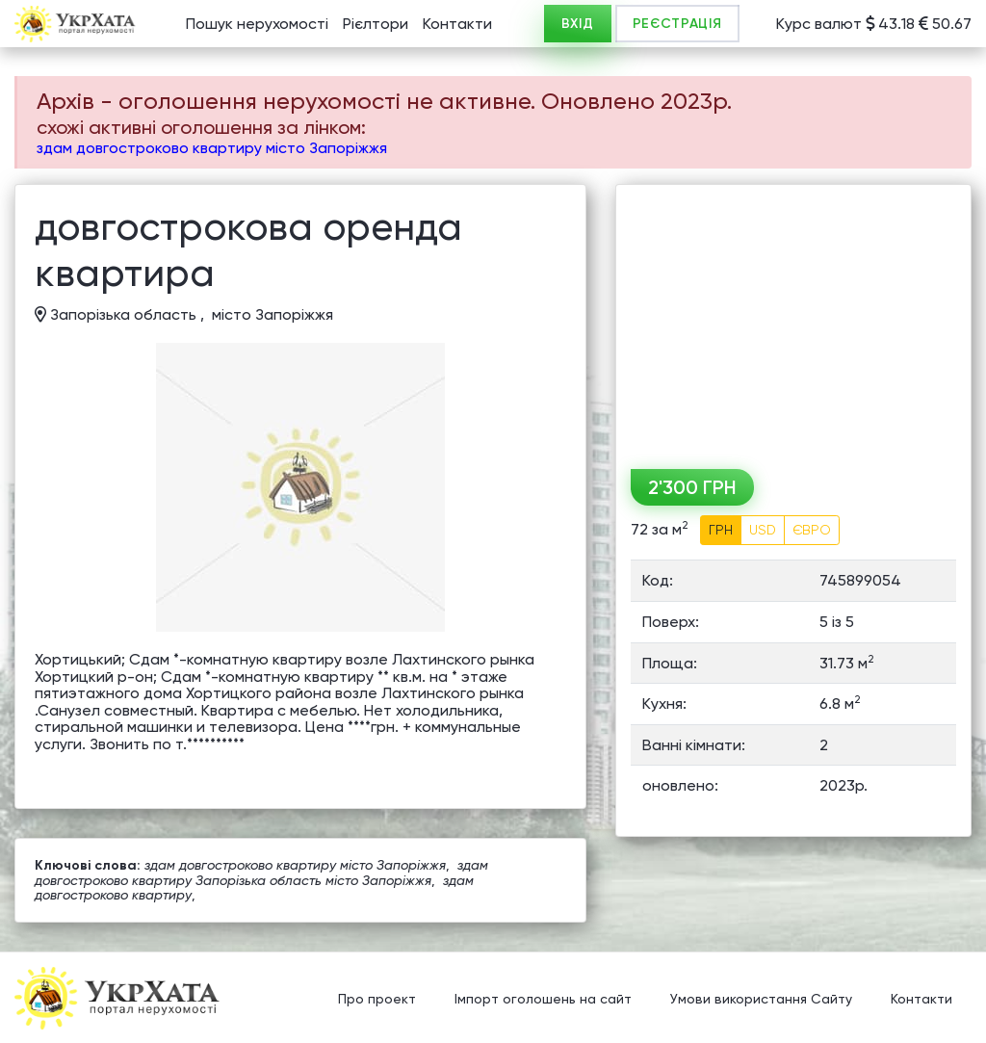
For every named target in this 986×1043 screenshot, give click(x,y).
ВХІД (577, 23)
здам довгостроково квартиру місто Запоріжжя (212, 148)
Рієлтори (375, 23)
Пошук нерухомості (257, 23)
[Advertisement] (793, 320)
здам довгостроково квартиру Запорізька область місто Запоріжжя (261, 872)
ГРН (721, 529)
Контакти (457, 23)
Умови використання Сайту (761, 999)
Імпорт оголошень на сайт (543, 999)
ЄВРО (811, 529)
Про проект (377, 999)
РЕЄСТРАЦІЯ (677, 23)
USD (762, 529)
